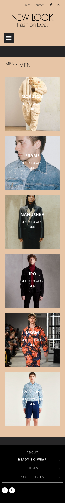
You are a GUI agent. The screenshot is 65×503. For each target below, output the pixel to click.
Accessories (32, 477)
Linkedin (58, 6)
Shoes (32, 468)
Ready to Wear (32, 459)
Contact (39, 5)
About (32, 452)
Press (27, 5)
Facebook (51, 6)
